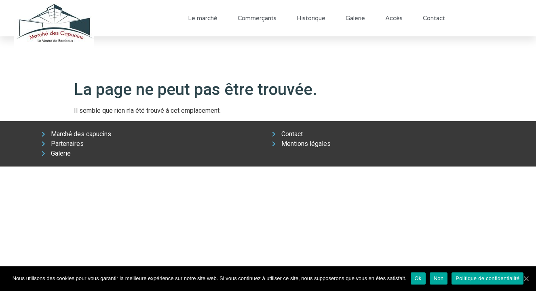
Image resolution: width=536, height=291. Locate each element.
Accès (394, 18)
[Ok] (526, 278)
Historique (311, 18)
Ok (418, 278)
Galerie (355, 18)
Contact (434, 18)
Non (439, 278)
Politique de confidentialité (487, 278)
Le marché (202, 18)
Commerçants (257, 18)
